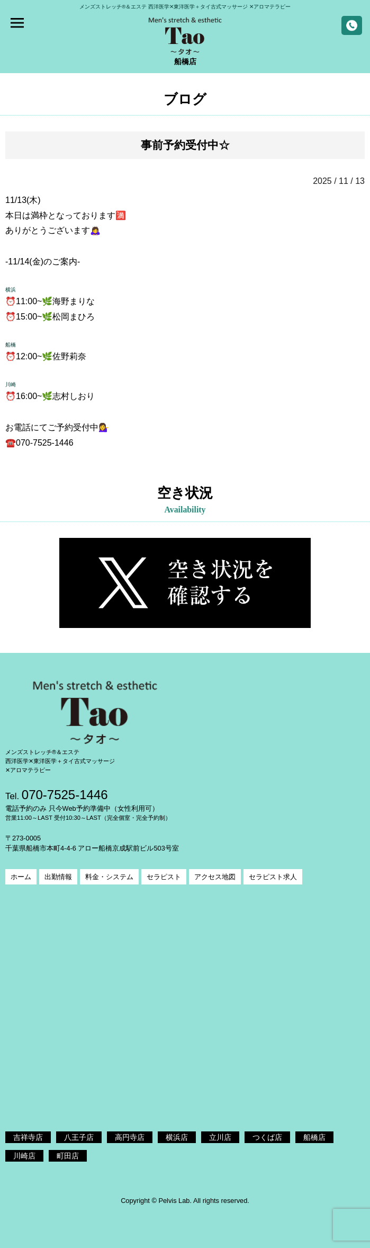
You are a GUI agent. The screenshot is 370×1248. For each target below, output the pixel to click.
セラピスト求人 (273, 877)
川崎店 (24, 1156)
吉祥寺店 (28, 1137)
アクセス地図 (215, 877)
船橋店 (314, 1137)
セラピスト (164, 877)
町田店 (68, 1156)
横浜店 (177, 1137)
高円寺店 (130, 1137)
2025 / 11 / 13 (339, 180)
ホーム (21, 877)
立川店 (220, 1137)
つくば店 (267, 1137)
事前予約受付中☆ (185, 145)
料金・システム (109, 877)
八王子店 (79, 1137)
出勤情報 (58, 877)
